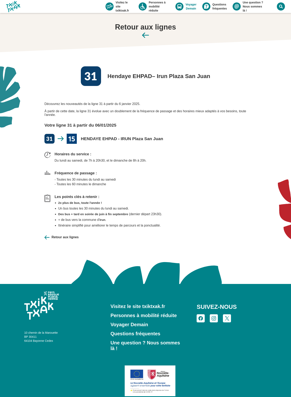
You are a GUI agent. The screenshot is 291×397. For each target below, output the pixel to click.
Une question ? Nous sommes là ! (144, 329)
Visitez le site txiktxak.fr (136, 298)
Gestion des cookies (192, 390)
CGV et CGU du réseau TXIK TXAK (148, 390)
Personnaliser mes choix (52, 386)
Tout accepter (52, 378)
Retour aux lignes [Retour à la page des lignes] (60, 230)
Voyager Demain (127, 314)
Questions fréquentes (133, 322)
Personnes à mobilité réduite (140, 306)
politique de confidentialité (72, 372)
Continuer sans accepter (81, 351)
